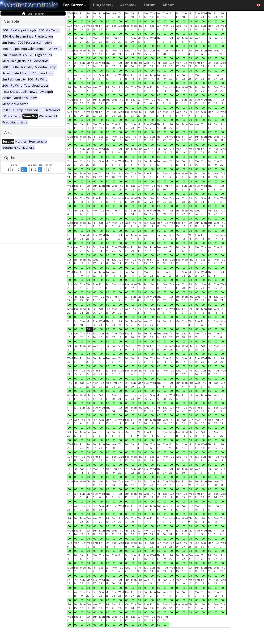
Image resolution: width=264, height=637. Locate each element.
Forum (149, 5)
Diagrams (103, 5)
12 (17, 170)
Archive (128, 5)
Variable (11, 21)
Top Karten (74, 5)
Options (11, 157)
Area (8, 132)
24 (23, 170)
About (168, 5)
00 (69, 21)
